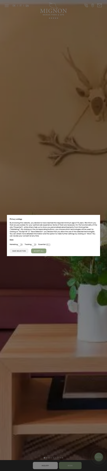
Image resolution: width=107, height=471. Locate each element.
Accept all (39, 251)
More (11, 240)
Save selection (19, 251)
